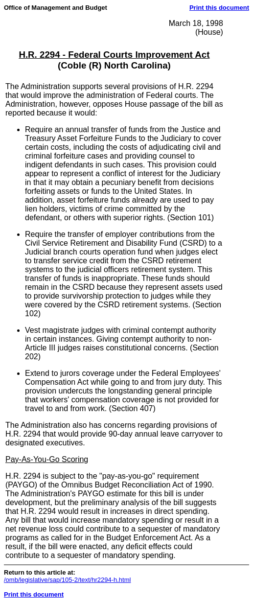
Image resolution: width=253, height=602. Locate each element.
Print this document (219, 7)
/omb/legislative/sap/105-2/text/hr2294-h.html (67, 579)
